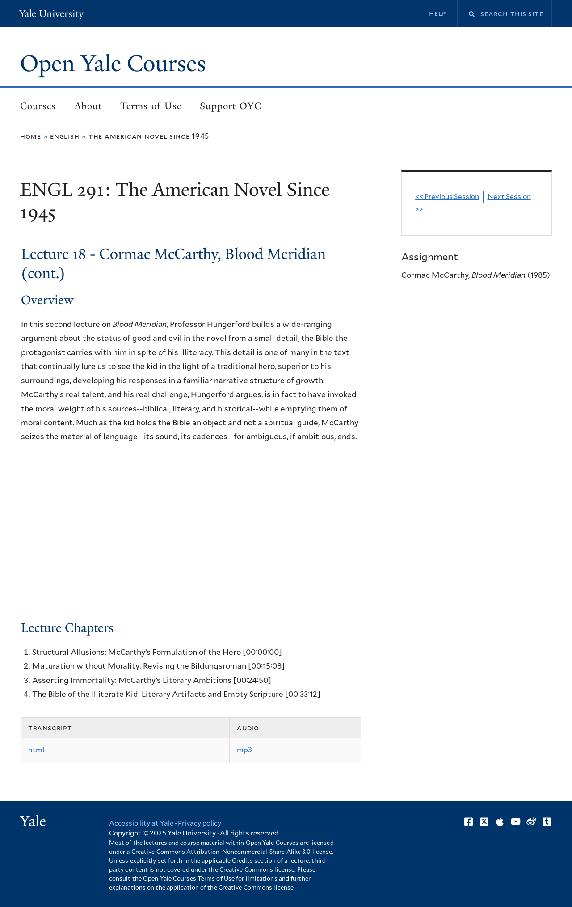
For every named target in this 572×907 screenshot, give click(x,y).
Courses (38, 106)
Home (30, 136)
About (88, 106)
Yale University (51, 13)
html (36, 750)
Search (466, 14)
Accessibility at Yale (141, 823)
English (65, 136)
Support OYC (230, 106)
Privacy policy (199, 823)
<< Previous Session (447, 197)
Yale (33, 821)
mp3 (244, 750)
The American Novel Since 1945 (148, 136)
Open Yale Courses (113, 63)
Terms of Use (150, 106)
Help (437, 13)
